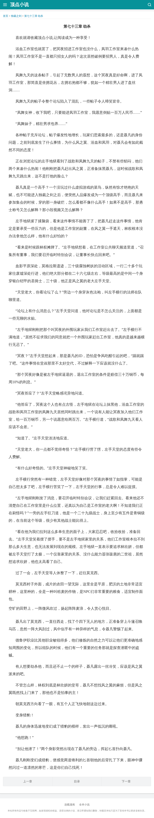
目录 (77, 781)
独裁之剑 (16, 16)
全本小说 (84, 804)
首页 (5, 16)
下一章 (126, 781)
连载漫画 (69, 804)
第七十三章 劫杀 (33, 16)
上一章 (27, 781)
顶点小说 (19, 4)
